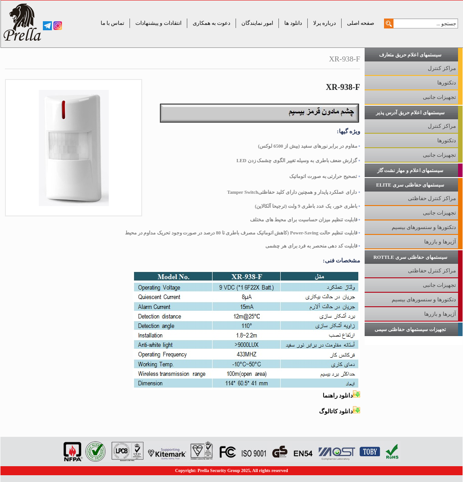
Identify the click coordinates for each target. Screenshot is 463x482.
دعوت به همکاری (211, 23)
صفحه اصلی (360, 23)
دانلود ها (293, 23)
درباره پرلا (324, 23)
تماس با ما (112, 23)
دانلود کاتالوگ (339, 411)
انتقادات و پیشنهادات (158, 23)
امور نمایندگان (257, 23)
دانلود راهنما (341, 395)
